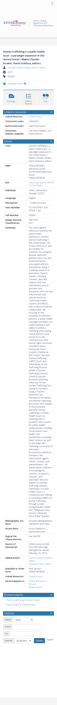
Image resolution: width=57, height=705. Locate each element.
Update (39, 640)
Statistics (9, 613)
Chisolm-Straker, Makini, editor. (23, 67)
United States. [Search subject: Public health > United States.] (29, 604)
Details (8, 141)
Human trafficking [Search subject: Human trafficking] (15, 600)
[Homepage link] (29, 22)
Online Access (35, 116)
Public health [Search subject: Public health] (13, 604)
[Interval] (22, 640)
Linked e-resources (15, 112)
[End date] (25, 633)
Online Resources (37, 581)
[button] (11, 97)
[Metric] (23, 619)
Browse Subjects (13, 594)
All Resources (35, 587)
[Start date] (27, 626)
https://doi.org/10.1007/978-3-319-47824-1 (43, 184)
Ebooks (32, 584)
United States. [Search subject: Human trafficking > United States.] (34, 600)
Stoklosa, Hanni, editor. (40, 563)
